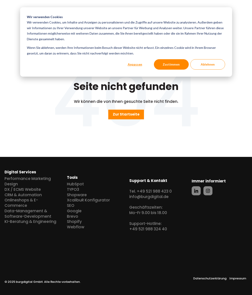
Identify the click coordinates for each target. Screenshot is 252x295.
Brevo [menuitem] (72, 216)
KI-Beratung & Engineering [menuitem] (30, 221)
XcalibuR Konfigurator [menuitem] (88, 200)
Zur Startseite (126, 114)
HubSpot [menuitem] (75, 184)
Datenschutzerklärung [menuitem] (209, 278)
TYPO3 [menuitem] (73, 189)
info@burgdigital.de (149, 196)
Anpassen (135, 64)
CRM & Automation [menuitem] (23, 195)
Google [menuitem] (74, 211)
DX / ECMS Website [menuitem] (23, 189)
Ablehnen (208, 64)
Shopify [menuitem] (74, 221)
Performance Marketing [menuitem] (28, 178)
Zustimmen (171, 64)
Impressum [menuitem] (237, 278)
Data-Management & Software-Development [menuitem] (28, 213)
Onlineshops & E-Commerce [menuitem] (21, 202)
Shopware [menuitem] (77, 195)
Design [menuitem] (11, 184)
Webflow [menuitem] (75, 227)
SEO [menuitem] (70, 205)
